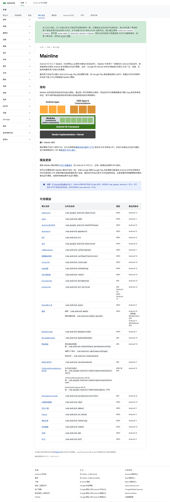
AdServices (46, 213)
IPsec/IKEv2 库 (47, 305)
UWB (43, 433)
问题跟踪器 (129, 497)
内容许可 (58, 452)
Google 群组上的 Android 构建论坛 (93, 493)
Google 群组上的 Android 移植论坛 (93, 497)
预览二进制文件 (41, 486)
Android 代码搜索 (40, 3)
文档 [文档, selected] (22, 3)
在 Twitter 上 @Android (88, 474)
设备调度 (45, 268)
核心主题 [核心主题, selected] (41, 15)
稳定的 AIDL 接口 (68, 150)
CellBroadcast (47, 250)
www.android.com (132, 486)
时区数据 (45, 427)
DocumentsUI (47, 281)
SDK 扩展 (45, 408)
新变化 (5, 15)
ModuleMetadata (48, 338)
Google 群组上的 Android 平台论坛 (93, 489)
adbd (44, 219)
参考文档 (94, 15)
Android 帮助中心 (131, 474)
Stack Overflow (131, 493)
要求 (36, 478)
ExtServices (46, 287)
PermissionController (50, 396)
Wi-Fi (43, 439)
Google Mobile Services (134, 489)
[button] (14, 20)
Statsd (44, 414)
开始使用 (18, 15)
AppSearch (46, 231)
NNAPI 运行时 (47, 362)
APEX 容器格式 (65, 165)
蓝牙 (43, 244)
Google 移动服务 (60, 184)
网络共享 (45, 421)
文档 (5, 10)
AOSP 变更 (65, 36)
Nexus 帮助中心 (131, 482)
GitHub (37, 497)
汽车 (82, 15)
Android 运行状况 (48, 225)
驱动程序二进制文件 (42, 493)
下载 (36, 482)
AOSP (42, 47)
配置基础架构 (47, 256)
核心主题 (56, 47)
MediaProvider (47, 332)
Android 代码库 (40, 474)
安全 (30, 15)
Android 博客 (85, 482)
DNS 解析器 (46, 275)
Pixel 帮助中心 (130, 478)
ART (43, 237)
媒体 (43, 311)
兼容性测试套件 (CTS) (84, 147)
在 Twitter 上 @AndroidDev (90, 478)
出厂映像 (38, 489)
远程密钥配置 (47, 402)
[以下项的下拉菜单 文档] (27, 3)
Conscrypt (46, 262)
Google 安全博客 (86, 486)
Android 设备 (68, 15)
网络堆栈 (45, 344)
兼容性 (54, 15)
